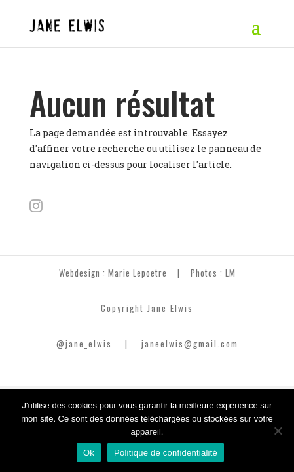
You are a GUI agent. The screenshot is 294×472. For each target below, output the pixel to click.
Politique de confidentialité (165, 453)
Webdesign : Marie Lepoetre (113, 272)
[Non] (277, 430)
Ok (88, 453)
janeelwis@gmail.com (189, 343)
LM (230, 272)
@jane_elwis (84, 343)
